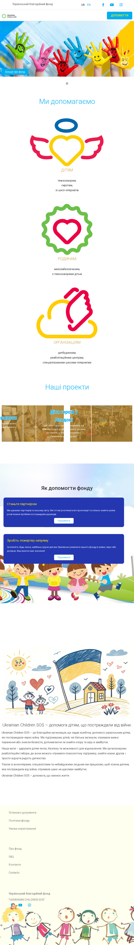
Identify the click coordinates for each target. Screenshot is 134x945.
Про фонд (15, 848)
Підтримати (64, 520)
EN (89, 4)
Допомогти (119, 15)
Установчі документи (22, 812)
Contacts (14, 872)
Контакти (15, 864)
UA (83, 4)
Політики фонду (19, 820)
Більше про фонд (15, 71)
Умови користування (22, 828)
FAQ (11, 856)
